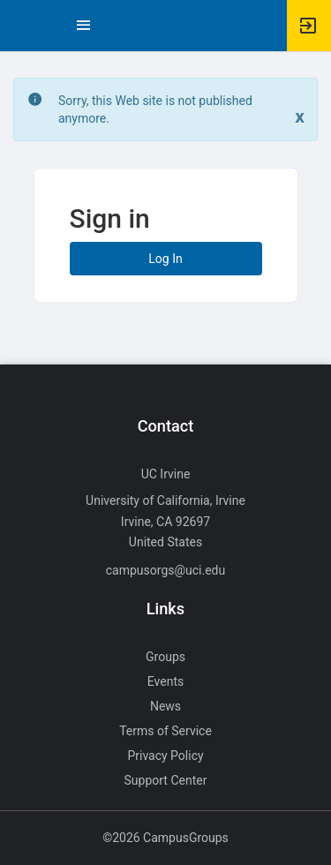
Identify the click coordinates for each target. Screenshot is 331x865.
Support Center (165, 780)
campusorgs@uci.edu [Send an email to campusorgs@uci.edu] (165, 570)
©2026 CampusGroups (165, 838)
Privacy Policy (165, 755)
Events (165, 681)
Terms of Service (165, 731)
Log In (165, 259)
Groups (165, 657)
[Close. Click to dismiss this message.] (300, 117)
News (165, 706)
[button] (22, 26)
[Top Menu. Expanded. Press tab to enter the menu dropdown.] (84, 25)
